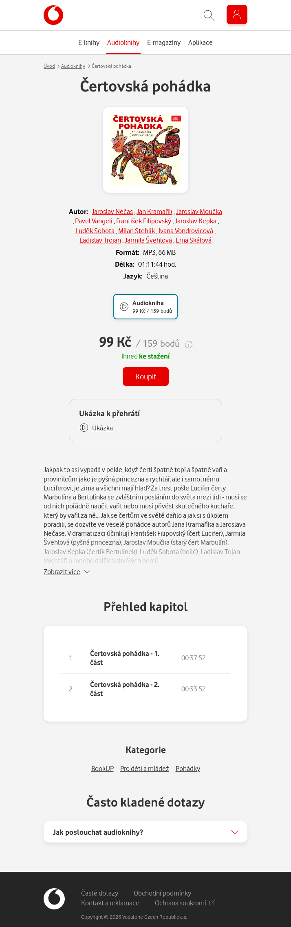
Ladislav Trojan (100, 240)
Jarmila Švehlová (148, 240)
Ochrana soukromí (185, 891)
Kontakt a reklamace (110, 891)
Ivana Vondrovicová (186, 230)
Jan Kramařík (154, 211)
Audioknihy (73, 66)
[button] (96, 428)
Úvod (49, 66)
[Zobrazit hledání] (209, 15)
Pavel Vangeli (93, 220)
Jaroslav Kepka (195, 220)
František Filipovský (143, 220)
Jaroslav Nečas (112, 211)
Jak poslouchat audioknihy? (98, 820)
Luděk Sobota (95, 230)
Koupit (145, 376)
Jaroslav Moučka (199, 211)
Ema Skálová (194, 240)
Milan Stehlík (136, 230)
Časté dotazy (99, 882)
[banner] (53, 15)
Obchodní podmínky (162, 882)
